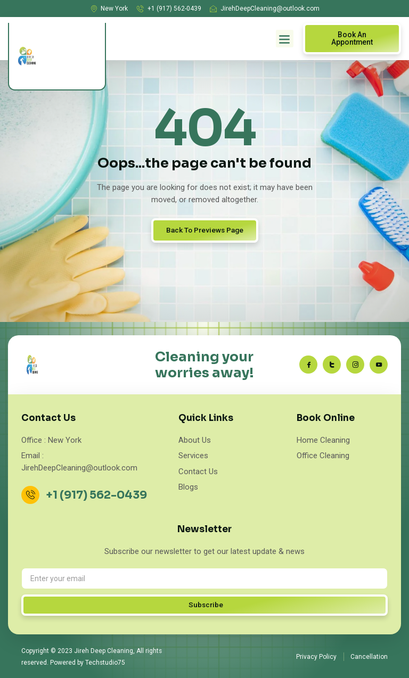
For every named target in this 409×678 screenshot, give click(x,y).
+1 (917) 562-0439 (97, 495)
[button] (284, 38)
